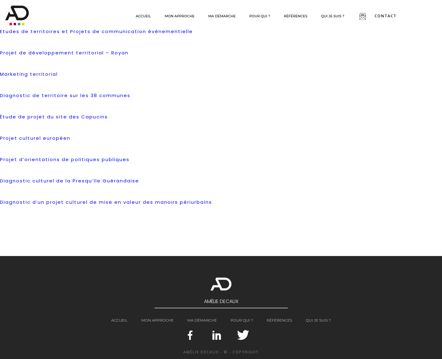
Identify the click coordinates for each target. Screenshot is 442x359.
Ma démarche (222, 16)
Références (295, 16)
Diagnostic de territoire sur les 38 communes (65, 95)
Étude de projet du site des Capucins (54, 116)
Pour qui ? (259, 16)
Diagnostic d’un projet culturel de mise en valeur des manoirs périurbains (106, 202)
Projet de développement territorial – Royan (64, 52)
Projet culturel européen (35, 138)
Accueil (143, 16)
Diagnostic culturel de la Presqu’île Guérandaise (69, 180)
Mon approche (180, 16)
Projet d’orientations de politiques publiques (65, 159)
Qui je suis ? (332, 16)
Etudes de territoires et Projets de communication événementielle (96, 31)
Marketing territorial (29, 74)
